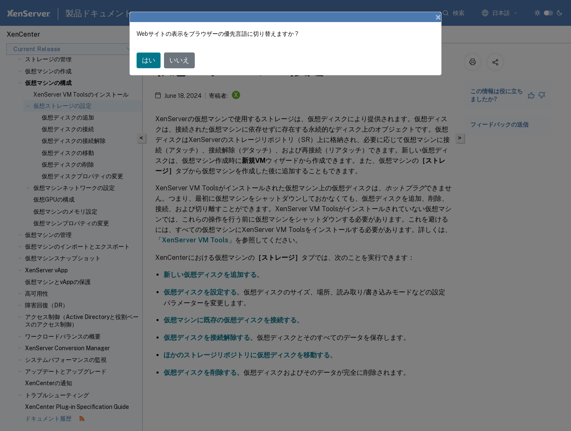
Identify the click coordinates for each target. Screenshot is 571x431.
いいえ (179, 60)
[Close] (438, 17)
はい (148, 60)
